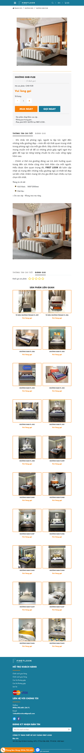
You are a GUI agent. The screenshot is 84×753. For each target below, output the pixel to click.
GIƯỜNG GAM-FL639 (27, 607)
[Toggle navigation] (15, 3)
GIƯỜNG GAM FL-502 (27, 424)
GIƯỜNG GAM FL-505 (57, 351)
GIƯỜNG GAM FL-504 (27, 388)
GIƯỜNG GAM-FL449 (57, 461)
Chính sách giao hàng (20, 673)
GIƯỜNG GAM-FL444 (57, 570)
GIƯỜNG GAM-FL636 (27, 643)
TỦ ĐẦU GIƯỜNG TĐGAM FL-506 (57, 315)
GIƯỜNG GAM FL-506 (27, 351)
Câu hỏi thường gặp (19, 680)
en (59, 3)
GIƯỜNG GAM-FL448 (57, 497)
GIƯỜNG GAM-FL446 (57, 534)
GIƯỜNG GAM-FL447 (27, 534)
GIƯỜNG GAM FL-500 (27, 461)
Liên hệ (15, 687)
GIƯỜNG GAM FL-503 (57, 388)
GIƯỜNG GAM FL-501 (57, 424)
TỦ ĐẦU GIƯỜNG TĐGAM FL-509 (27, 315)
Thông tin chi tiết (23, 133)
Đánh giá (40, 133)
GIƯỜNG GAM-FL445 (27, 570)
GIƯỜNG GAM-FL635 (57, 643)
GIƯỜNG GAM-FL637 (57, 607)
